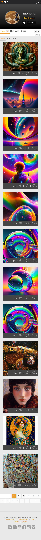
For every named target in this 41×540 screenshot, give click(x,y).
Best (8, 38)
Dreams (5, 31)
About (14, 38)
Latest (3, 38)
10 (17, 501)
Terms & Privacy (10, 519)
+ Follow (36, 31)
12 (27, 501)
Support (24, 521)
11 (22, 501)
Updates (16, 521)
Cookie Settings (23, 519)
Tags (32, 519)
